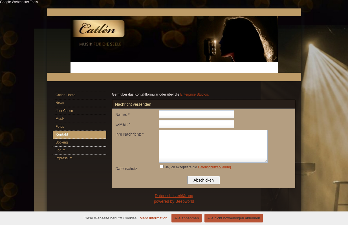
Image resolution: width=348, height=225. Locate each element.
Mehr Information (153, 218)
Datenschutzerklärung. (215, 167)
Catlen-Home (66, 95)
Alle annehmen (186, 218)
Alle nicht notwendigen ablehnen (233, 218)
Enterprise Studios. (194, 94)
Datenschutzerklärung (174, 195)
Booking (62, 142)
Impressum (64, 158)
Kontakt (62, 134)
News (60, 103)
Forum (60, 150)
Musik (60, 119)
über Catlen (64, 111)
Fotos (60, 127)
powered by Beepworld (174, 201)
